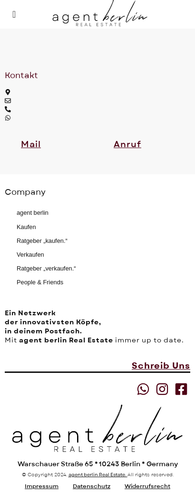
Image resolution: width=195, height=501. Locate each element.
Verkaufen (30, 254)
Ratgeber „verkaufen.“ (46, 268)
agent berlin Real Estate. (97, 474)
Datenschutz (91, 486)
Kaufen (26, 226)
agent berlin (33, 212)
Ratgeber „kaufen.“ (42, 240)
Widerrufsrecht (147, 486)
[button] (31, 145)
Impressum (41, 486)
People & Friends (40, 282)
